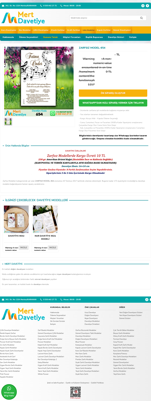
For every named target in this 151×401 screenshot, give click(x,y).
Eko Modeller (25, 30)
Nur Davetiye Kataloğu (9, 359)
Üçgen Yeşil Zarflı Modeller (10, 368)
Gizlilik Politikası (97, 383)
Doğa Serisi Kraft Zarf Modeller (50, 339)
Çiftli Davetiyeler (41, 30)
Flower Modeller (44, 342)
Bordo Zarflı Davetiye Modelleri (12, 336)
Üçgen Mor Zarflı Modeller (123, 365)
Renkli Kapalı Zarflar (8, 333)
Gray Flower (118, 342)
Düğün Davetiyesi (91, 315)
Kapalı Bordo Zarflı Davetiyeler (50, 348)
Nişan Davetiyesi (91, 318)
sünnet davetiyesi (42, 279)
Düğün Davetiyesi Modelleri (86, 339)
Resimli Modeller (120, 359)
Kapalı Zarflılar (104, 30)
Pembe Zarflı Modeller (84, 359)
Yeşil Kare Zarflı (119, 374)
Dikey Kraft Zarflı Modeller (123, 336)
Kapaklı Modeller (6, 377)
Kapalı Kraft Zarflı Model (122, 345)
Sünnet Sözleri (124, 318)
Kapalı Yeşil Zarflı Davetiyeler (49, 351)
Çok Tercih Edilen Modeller (123, 330)
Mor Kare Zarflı (81, 353)
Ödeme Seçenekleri (28, 37)
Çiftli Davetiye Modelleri (9, 330)
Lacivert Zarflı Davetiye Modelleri (51, 356)
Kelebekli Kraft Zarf (7, 356)
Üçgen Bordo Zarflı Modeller (11, 365)
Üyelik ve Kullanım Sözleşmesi (77, 383)
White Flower (43, 374)
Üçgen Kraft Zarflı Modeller (48, 365)
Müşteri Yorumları (71, 37)
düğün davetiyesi (18, 269)
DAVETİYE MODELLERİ (52, 200)
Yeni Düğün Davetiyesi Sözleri (130, 312)
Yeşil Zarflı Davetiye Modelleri (87, 371)
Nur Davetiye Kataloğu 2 (47, 359)
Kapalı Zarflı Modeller (8, 348)
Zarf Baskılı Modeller (46, 330)
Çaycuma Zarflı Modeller (47, 336)
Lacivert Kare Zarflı (45, 353)
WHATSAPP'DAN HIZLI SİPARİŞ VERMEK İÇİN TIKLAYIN (113, 102)
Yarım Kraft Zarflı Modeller (48, 368)
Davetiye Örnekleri (92, 324)
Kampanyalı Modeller (84, 345)
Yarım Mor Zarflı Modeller (10, 371)
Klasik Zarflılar (58, 30)
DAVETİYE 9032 (16, 221)
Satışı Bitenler (43, 362)
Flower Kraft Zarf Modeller (10, 342)
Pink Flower (4, 374)
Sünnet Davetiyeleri (122, 30)
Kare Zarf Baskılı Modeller (86, 351)
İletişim (132, 37)
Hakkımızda (8, 37)
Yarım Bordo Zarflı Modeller (124, 368)
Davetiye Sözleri (116, 37)
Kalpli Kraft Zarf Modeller (48, 345)
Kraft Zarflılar (73, 30)
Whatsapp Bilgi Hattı (9, 391)
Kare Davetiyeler (8, 30)
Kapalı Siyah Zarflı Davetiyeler (11, 351)
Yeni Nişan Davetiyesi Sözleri (130, 315)
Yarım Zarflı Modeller (84, 368)
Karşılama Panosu (120, 353)
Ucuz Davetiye (90, 312)
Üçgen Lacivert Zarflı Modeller (87, 365)
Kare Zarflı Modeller (121, 351)
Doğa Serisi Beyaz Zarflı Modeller (13, 339)
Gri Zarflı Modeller (7, 345)
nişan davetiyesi (64, 274)
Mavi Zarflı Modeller (83, 356)
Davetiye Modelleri (92, 321)
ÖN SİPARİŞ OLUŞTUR (113, 93)
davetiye (37, 284)
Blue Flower (80, 342)
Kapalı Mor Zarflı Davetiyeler (124, 348)
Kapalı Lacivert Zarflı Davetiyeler (88, 348)
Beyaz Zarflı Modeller (121, 333)
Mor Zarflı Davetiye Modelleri (124, 356)
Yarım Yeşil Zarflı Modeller (48, 371)
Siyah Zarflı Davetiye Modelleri (88, 362)
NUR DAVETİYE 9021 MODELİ (45, 223)
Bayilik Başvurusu (94, 37)
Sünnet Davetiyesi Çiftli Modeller (51, 333)
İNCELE (23, 247)
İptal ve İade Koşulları (55, 383)
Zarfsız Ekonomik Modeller (86, 330)
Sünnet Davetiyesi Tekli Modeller (88, 333)
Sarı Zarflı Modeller (7, 362)
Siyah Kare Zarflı (82, 374)
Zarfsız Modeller (119, 371)
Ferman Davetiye (120, 339)
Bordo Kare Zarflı (6, 353)
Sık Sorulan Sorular (57, 321)
